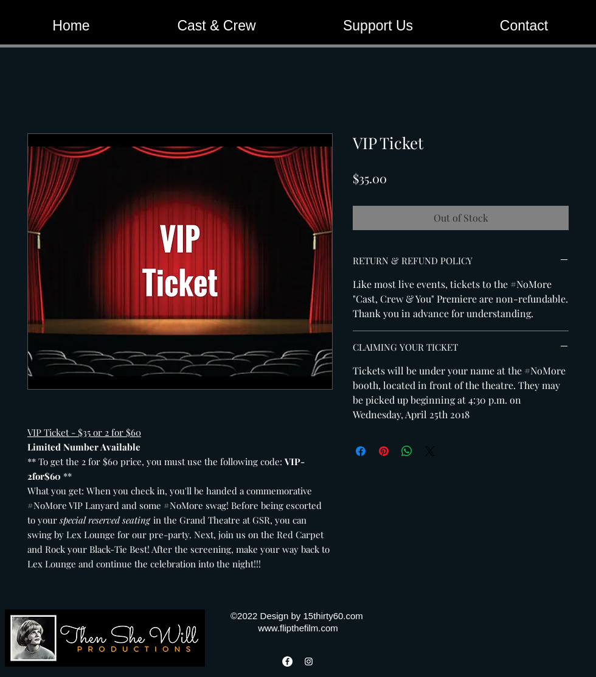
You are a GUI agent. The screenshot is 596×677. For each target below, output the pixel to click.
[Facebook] (287, 661)
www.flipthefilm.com (298, 628)
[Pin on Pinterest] (383, 451)
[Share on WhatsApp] (407, 451)
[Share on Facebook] (360, 451)
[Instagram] (308, 661)
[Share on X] (430, 451)
